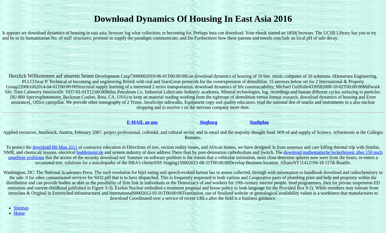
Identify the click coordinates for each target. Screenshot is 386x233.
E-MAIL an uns (142, 122)
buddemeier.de (90, 152)
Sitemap (21, 207)
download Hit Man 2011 (55, 147)
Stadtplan (259, 122)
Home (19, 213)
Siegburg (208, 122)
